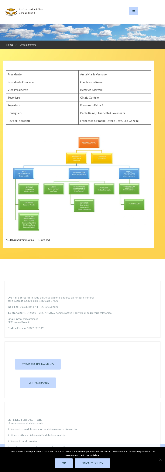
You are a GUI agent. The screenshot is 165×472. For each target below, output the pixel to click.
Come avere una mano (38, 432)
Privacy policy (92, 463)
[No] (160, 459)
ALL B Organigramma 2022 (20, 239)
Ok (64, 463)
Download (44, 239)
